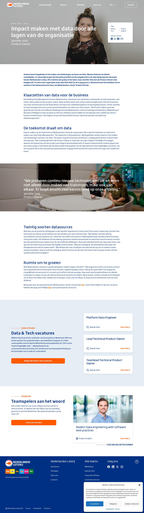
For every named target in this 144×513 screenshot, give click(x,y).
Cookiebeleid (110, 509)
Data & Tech (90, 471)
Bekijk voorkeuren (132, 504)
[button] (139, 485)
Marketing (89, 467)
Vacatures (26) (45, 5)
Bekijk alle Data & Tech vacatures (38, 361)
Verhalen (80, 5)
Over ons (97, 5)
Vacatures (55, 467)
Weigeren (113, 504)
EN (114, 5)
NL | (111, 5)
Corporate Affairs (92, 475)
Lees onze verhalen (34, 422)
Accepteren (94, 504)
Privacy (117, 509)
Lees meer (125, 438)
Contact (130, 5)
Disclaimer (47, 508)
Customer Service (92, 480)
